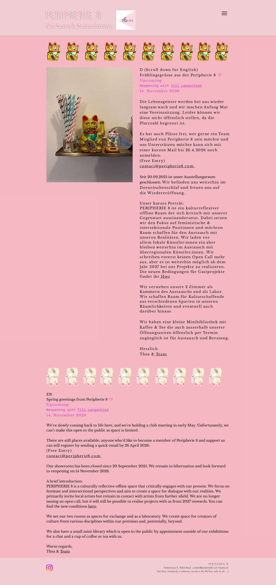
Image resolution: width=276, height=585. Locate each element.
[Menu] (224, 13)
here (92, 506)
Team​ (65, 551)
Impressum (223, 567)
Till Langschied (186, 86)
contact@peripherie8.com (167, 166)
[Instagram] (49, 568)
